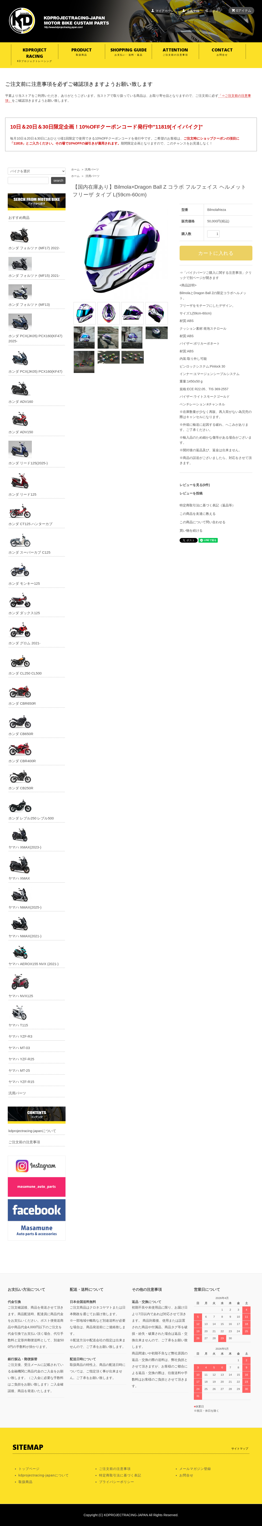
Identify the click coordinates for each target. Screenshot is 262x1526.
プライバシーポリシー (116, 1482)
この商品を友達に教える (198, 514)
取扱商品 (25, 1482)
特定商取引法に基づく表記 (120, 1475)
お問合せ (186, 1475)
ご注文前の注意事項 (24, 1142)
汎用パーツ (92, 169)
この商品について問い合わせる (202, 522)
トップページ (29, 1469)
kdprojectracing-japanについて (32, 1131)
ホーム (75, 169)
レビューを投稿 (191, 493)
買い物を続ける (191, 530)
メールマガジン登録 (195, 1469)
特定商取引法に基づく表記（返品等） (207, 505)
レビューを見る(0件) (195, 485)
